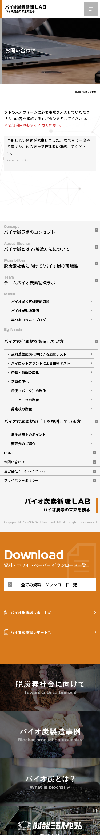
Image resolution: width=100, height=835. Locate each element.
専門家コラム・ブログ (28, 319)
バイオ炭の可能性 (61, 266)
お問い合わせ (14, 461)
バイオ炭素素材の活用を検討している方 (42, 421)
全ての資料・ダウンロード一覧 (49, 584)
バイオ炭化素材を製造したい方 (34, 341)
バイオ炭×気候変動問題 (30, 301)
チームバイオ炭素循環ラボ (29, 282)
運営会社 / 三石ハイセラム (24, 471)
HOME (9, 452)
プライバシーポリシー (21, 480)
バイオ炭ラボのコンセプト (29, 232)
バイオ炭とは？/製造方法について (37, 249)
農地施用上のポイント (28, 434)
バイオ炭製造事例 (25, 310)
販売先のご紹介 (23, 443)
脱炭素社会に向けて (23, 266)
